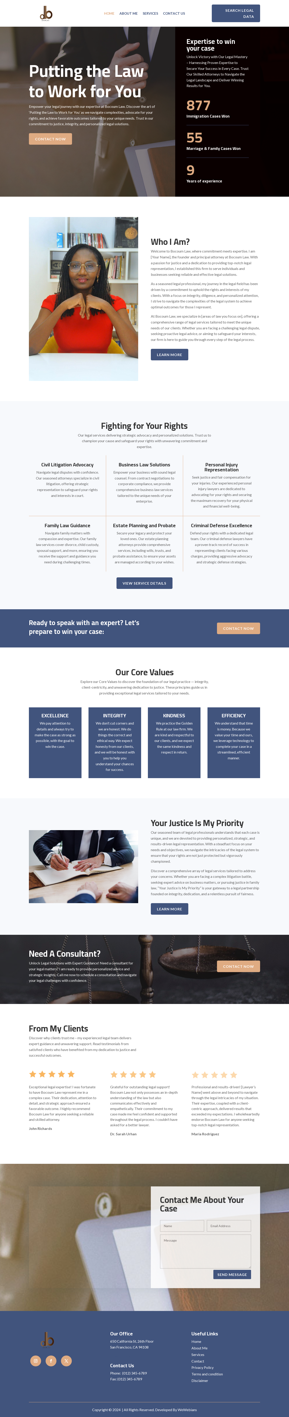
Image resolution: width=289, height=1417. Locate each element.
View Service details (144, 583)
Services (150, 13)
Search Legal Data (239, 13)
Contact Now (50, 139)
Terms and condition (207, 1374)
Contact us (174, 13)
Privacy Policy (202, 1367)
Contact (197, 1361)
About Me (128, 13)
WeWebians (187, 1410)
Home (109, 13)
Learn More (169, 354)
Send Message (232, 1274)
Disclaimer (199, 1380)
